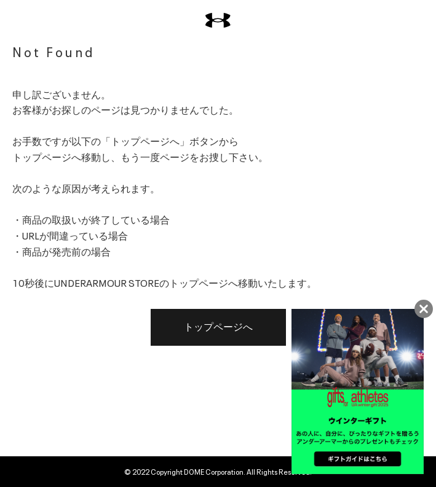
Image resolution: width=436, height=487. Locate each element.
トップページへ (218, 327)
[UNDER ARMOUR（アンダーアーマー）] (218, 20)
